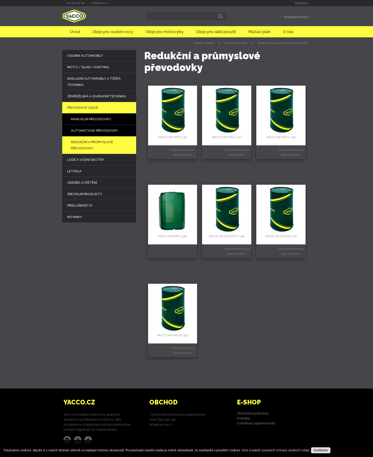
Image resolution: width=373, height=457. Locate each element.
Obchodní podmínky (253, 413)
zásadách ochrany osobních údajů (285, 450)
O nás (288, 31)
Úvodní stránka (204, 43)
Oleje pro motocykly (165, 31)
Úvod (75, 31)
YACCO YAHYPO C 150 (172, 137)
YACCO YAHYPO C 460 (172, 236)
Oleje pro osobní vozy (112, 31)
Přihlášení (302, 3)
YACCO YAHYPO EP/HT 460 (227, 236)
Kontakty (243, 418)
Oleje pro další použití (216, 31)
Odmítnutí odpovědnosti (256, 423)
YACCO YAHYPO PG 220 (281, 236)
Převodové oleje (236, 43)
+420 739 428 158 (75, 2)
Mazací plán (259, 31)
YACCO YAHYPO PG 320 (172, 335)
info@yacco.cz (99, 2)
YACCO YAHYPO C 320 (281, 137)
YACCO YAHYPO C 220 (227, 137)
